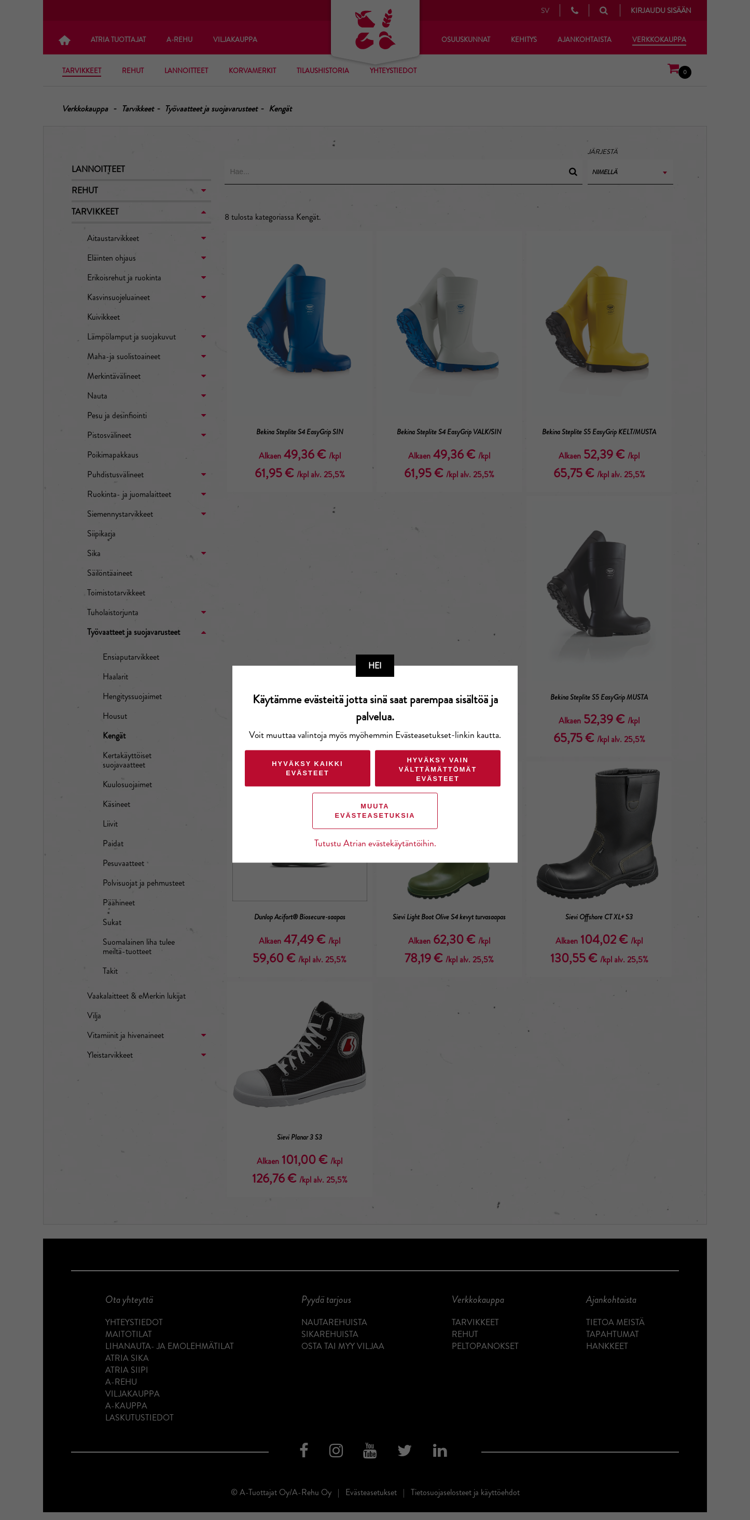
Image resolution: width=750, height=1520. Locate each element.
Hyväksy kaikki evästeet (306, 767)
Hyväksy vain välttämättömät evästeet (437, 769)
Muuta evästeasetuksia (375, 810)
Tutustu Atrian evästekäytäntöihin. (375, 842)
